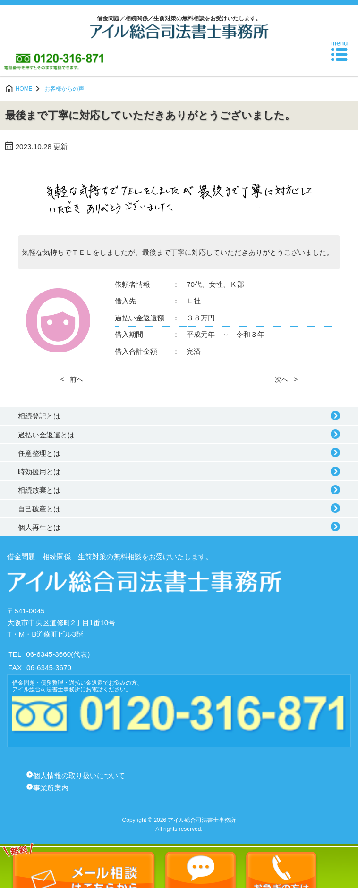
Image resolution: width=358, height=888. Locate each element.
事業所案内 (50, 788)
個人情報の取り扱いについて (79, 775)
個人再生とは (39, 527)
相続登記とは (39, 416)
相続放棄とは (39, 490)
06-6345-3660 (48, 654)
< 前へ (71, 379)
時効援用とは (39, 472)
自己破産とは (39, 509)
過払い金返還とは (46, 435)
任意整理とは (39, 453)
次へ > (286, 379)
